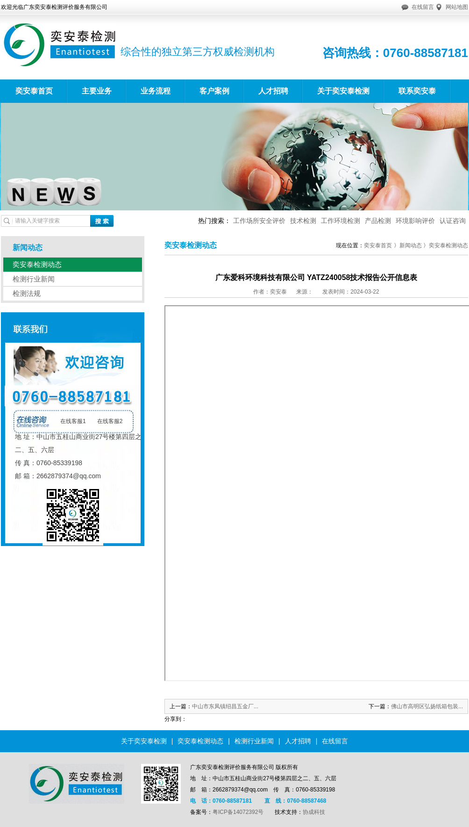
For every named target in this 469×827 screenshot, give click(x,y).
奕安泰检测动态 (37, 264)
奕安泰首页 (34, 91)
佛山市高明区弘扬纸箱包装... (427, 706)
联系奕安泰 (417, 91)
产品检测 (378, 220)
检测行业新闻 (34, 279)
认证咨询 (453, 220)
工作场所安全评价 (259, 220)
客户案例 (214, 91)
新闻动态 (410, 245)
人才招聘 (273, 91)
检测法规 (27, 293)
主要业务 (97, 91)
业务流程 (156, 91)
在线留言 (423, 7)
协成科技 (314, 812)
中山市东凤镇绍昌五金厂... (225, 706)
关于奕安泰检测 (343, 91)
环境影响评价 (415, 220)
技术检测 (303, 220)
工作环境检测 (340, 220)
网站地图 (457, 7)
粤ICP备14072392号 (238, 812)
